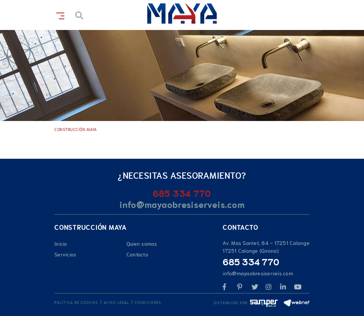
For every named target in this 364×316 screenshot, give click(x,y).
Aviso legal (116, 302)
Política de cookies (76, 302)
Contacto (137, 254)
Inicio (60, 243)
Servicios (65, 254)
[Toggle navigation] (58, 14)
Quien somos (142, 243)
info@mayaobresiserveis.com (182, 205)
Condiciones (148, 302)
